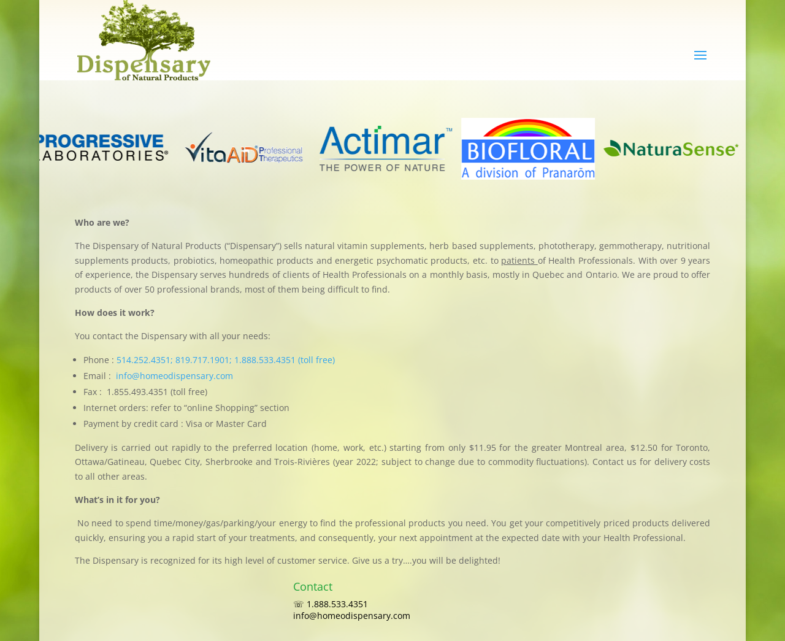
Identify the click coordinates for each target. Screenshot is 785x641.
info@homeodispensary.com (174, 376)
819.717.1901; (204, 360)
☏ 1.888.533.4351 (335, 604)
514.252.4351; (146, 360)
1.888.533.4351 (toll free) (284, 360)
